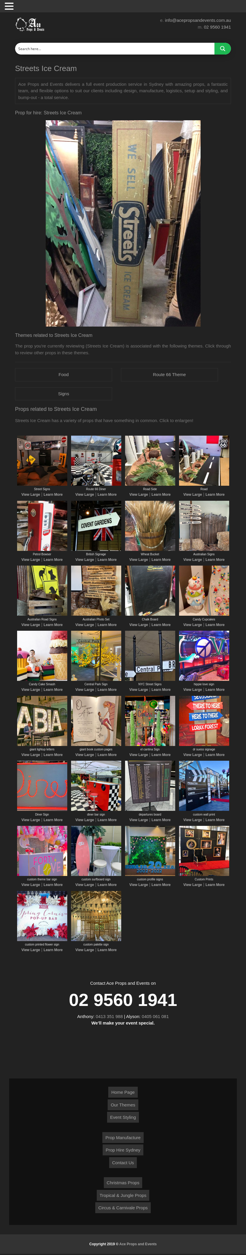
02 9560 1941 (217, 26)
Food (64, 374)
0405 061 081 (155, 1017)
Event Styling (123, 1118)
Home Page (123, 1093)
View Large (30, 495)
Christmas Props (123, 1183)
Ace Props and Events (138, 1245)
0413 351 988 (109, 1017)
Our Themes (123, 1106)
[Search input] (115, 48)
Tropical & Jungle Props (123, 1196)
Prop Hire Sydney (123, 1151)
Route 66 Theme (169, 374)
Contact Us (123, 1163)
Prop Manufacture (122, 1138)
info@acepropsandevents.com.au (198, 20)
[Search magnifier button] (222, 49)
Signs (63, 393)
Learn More (53, 495)
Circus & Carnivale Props (123, 1208)
